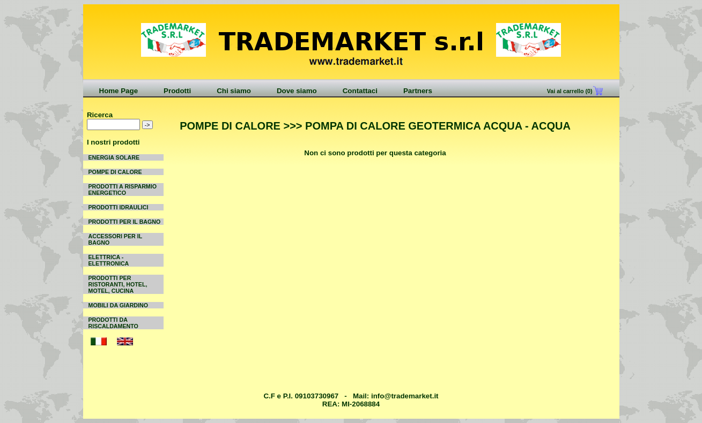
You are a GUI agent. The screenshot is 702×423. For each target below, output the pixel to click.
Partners (417, 91)
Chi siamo (234, 91)
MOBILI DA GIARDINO (118, 305)
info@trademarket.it (405, 396)
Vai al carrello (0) (569, 91)
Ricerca (100, 115)
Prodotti (177, 91)
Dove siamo (297, 91)
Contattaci (360, 91)
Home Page (118, 91)
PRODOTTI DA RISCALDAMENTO (113, 322)
